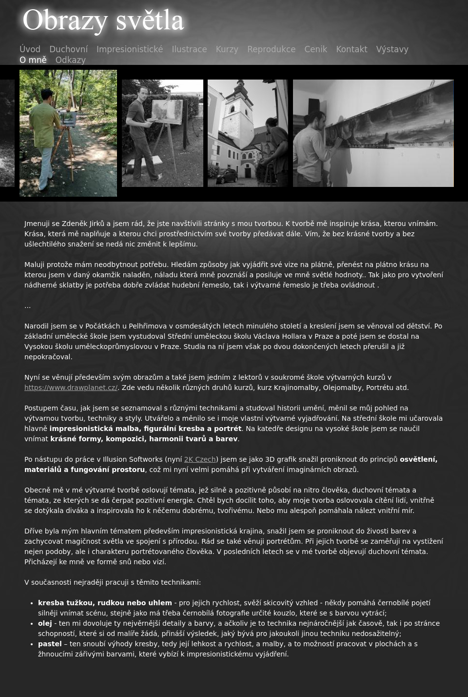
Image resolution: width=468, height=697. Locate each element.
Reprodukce (271, 49)
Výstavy (392, 49)
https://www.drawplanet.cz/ (70, 387)
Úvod (30, 49)
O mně (33, 60)
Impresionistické (130, 49)
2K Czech (200, 459)
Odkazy (71, 60)
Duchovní (68, 49)
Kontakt (352, 49)
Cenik (316, 49)
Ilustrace (189, 49)
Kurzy (227, 49)
